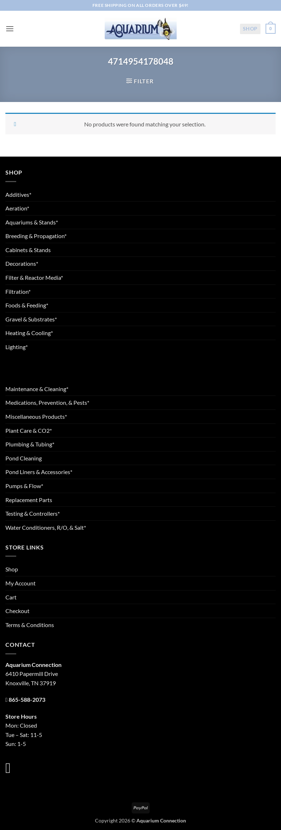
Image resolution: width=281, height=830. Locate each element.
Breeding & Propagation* (36, 235)
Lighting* (16, 346)
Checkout (17, 610)
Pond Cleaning (23, 458)
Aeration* (17, 208)
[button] (9, 28)
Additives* (18, 194)
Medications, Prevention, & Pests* (47, 402)
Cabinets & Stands (28, 249)
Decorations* (21, 263)
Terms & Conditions (29, 624)
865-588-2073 (27, 699)
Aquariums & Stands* (31, 222)
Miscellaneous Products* (36, 416)
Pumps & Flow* (24, 485)
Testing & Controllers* (32, 513)
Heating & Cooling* (29, 332)
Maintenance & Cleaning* (36, 388)
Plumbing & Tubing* (29, 444)
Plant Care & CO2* (28, 430)
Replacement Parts (28, 499)
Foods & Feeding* (26, 305)
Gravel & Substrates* (31, 319)
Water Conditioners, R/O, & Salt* (45, 527)
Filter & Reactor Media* (34, 277)
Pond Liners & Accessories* (38, 471)
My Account (20, 583)
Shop (250, 28)
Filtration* (18, 291)
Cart (11, 597)
